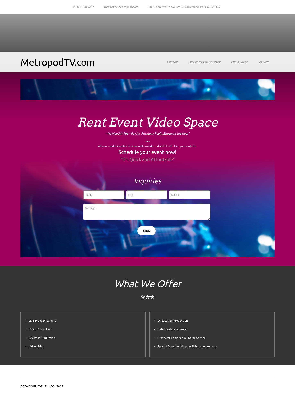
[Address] (183, 7)
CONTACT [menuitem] (56, 386)
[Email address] (120, 7)
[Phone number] (82, 7)
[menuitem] (172, 63)
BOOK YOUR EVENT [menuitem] (33, 386)
